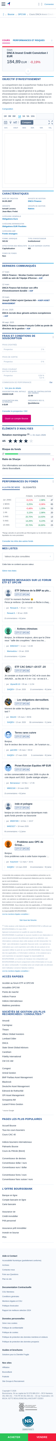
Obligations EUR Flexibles (14, 226)
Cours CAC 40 (9, 1134)
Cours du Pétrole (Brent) (13, 1151)
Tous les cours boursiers (13, 1130)
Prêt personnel (9, 1220)
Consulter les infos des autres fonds (17, 541)
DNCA (5, 1043)
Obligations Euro (10, 219)
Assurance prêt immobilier (14, 1228)
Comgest (6, 1068)
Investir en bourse (10, 1232)
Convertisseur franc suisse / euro (17, 1179)
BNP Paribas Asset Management (17, 1077)
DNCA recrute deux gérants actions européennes (26, 313)
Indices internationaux (12, 1001)
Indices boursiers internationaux (17, 1142)
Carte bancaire (9, 1204)
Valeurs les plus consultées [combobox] (17, 556)
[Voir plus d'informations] (53, 337)
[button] (3, 4)
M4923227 (14, 646)
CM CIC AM (7, 1061)
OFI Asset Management (13, 1095)
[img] (31, 441)
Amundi (5, 1020)
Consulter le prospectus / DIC (15, 411)
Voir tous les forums (27, 920)
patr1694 (13, 750)
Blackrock (6, 1082)
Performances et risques (29, 40)
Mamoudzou (12, 651)
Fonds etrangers (9, 234)
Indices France (9, 996)
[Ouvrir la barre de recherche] (39, 4)
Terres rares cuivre (25, 732)
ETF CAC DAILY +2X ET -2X (30, 667)
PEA (4, 1237)
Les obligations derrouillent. (33, 700)
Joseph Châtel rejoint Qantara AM (19, 300)
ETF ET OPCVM (22, 594)
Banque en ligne (9, 1195)
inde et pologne (23, 804)
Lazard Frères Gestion (12, 1104)
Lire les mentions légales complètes (15, 914)
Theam (5, 1029)
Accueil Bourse (9, 1125)
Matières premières (11, 1005)
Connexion (49, 4)
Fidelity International (11, 1056)
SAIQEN (10, 689)
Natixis (31, 208)
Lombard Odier (9, 1038)
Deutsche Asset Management (16, 1086)
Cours (6, 40)
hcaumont (14, 862)
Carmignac (7, 1025)
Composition (7, 109)
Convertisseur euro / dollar (14, 1167)
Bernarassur (15, 783)
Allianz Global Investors (13, 1034)
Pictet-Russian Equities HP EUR (33, 765)
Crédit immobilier (10, 1216)
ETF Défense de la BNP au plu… (33, 590)
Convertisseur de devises (14, 1158)
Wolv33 (13, 717)
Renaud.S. (14, 608)
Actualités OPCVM (11, 987)
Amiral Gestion (9, 1073)
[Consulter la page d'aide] (41, 4)
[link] (21, 1260)
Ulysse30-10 (15, 684)
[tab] (11, 488)
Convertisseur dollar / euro (14, 1163)
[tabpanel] (28, 514)
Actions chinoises (27, 629)
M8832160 (11, 788)
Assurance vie (8, 1212)
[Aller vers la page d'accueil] (9, 4)
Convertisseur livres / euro (14, 1175)
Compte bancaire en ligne (14, 1200)
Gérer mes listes (9, 571)
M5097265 (14, 821)
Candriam (6, 1052)
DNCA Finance (35, 201)
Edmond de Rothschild (12, 1091)
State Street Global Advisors (15, 1047)
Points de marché (10, 992)
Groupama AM (9, 1100)
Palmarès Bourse (10, 1146)
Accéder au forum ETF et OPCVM (18, 983)
